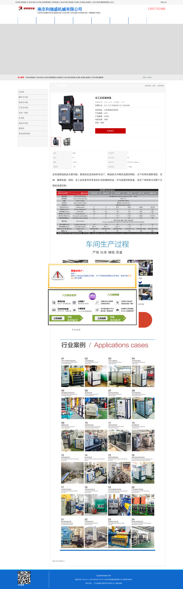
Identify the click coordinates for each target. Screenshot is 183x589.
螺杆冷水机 (23, 97)
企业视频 (64, 20)
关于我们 (82, 20)
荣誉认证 (119, 20)
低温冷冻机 (23, 123)
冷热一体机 (23, 113)
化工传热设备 (124, 105)
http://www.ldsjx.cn (58, 561)
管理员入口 (112, 583)
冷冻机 (21, 118)
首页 (154, 86)
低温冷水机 (23, 102)
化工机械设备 (113, 105)
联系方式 (138, 20)
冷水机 (21, 92)
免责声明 (104, 583)
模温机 (21, 128)
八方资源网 (97, 583)
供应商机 (45, 20)
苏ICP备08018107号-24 (97, 579)
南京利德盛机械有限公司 (114, 579)
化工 (106, 105)
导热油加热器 (24, 134)
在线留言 (110, 131)
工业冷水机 (23, 108)
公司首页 (27, 20)
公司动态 (101, 20)
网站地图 (119, 583)
